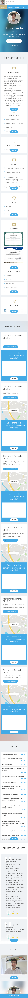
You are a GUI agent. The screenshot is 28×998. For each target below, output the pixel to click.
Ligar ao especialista (10, 346)
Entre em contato (14, 45)
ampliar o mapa (14, 410)
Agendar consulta (14, 995)
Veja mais (14, 267)
